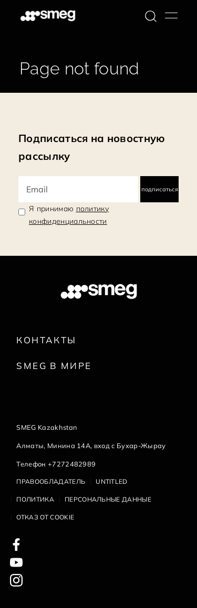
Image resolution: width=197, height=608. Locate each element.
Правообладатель (50, 481)
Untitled (112, 481)
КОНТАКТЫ (46, 339)
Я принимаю (69, 215)
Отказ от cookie (45, 517)
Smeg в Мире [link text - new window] (53, 365)
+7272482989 (72, 464)
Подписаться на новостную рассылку (91, 147)
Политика (35, 499)
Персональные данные (108, 499)
